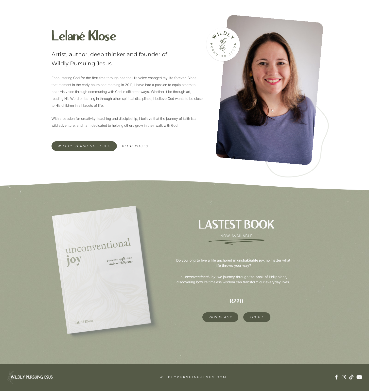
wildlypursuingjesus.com (193, 377)
